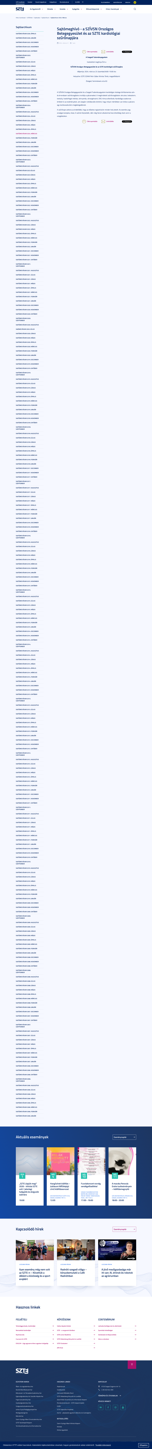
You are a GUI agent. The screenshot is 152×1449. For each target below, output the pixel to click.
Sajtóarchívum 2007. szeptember (23, 1026)
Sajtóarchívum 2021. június (26, 279)
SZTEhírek (30, 18)
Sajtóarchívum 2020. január (26, 355)
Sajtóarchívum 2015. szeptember (23, 591)
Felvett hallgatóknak (40, 2)
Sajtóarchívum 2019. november (27, 364)
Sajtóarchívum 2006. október (26, 1075)
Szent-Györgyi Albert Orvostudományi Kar (29, 1419)
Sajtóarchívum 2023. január (26, 197)
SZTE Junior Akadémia (64, 1335)
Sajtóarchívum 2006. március (26, 1107)
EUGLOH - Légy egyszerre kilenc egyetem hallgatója (32, 1343)
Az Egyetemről (35, 9)
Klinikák (59, 1427)
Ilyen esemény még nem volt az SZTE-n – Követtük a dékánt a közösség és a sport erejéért (34, 1274)
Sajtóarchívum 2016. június (26, 551)
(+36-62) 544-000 (107, 1390)
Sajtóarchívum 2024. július (25, 116)
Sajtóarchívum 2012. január (26, 790)
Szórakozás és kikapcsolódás (107, 1335)
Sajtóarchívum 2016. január (26, 573)
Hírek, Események (112, 9)
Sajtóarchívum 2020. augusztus (27, 325)
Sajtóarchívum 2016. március (26, 564)
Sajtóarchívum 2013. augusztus (27, 705)
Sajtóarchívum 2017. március (26, 510)
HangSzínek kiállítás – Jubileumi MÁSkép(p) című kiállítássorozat (60, 1186)
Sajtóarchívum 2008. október (26, 966)
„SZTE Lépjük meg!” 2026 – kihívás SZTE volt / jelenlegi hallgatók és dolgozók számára (29, 1189)
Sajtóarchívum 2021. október (26, 260)
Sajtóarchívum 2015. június (26, 605)
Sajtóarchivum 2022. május (25, 229)
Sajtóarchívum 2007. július (25, 1035)
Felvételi (30, 2)
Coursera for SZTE (21, 1339)
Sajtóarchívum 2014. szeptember (23, 645)
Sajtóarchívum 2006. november (27, 1070)
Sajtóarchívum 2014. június (26, 659)
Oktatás (50, 9)
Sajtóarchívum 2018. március (26, 455)
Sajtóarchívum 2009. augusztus (27, 922)
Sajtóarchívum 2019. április (26, 396)
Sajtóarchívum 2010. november (27, 853)
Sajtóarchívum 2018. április (26, 451)
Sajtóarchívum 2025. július (25, 62)
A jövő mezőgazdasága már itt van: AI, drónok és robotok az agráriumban (117, 1273)
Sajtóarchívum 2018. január (26, 464)
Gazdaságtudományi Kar (23, 1403)
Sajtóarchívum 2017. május (25, 501)
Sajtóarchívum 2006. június (26, 1094)
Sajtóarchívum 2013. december (27, 686)
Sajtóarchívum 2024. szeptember (23, 106)
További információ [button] (103, 1445)
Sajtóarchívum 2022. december (27, 201)
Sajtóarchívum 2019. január (26, 410)
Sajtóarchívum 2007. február (26, 1057)
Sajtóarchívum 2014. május (25, 664)
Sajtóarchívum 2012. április (26, 777)
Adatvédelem (117, 2)
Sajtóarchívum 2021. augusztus (27, 270)
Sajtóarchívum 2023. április (26, 184)
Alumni (77, 2)
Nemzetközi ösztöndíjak (23, 1330)
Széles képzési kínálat (64, 1326)
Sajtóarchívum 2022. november (27, 205)
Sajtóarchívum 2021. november (27, 255)
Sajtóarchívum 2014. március (26, 672)
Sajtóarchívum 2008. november (27, 962)
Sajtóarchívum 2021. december (27, 251)
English (127, 2)
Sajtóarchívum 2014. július (25, 655)
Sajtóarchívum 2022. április (26, 233)
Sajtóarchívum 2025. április (26, 75)
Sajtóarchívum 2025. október (26, 51)
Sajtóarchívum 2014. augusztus (27, 651)
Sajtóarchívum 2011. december (27, 794)
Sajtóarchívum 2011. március (26, 835)
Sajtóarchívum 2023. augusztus (27, 166)
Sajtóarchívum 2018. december (27, 414)
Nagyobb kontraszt (135, 2)
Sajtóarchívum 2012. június (26, 768)
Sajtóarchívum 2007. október (26, 1020)
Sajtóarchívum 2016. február (26, 568)
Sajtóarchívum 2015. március (26, 618)
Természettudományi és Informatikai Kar (28, 1426)
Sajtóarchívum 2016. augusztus (27, 542)
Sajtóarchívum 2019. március (26, 401)
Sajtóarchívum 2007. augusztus (27, 1031)
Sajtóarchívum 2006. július (25, 1090)
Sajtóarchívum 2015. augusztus (27, 596)
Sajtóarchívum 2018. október (26, 423)
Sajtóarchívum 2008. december (27, 957)
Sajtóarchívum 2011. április (26, 831)
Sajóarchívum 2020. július (25, 329)
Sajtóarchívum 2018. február (26, 460)
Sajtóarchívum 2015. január (26, 627)
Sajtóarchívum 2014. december (27, 631)
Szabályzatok (61, 1390)
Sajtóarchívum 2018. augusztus (27, 433)
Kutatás (62, 9)
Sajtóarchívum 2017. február (26, 514)
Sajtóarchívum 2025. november (27, 47)
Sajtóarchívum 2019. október (26, 368)
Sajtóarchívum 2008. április (26, 994)
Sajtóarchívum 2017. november (27, 473)
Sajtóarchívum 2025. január (26, 88)
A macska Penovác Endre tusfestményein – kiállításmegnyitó (122, 1186)
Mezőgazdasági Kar (22, 1413)
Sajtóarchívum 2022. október (26, 210)
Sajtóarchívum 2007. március (26, 1053)
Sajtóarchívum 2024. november (27, 97)
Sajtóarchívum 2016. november (27, 527)
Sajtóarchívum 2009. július (25, 927)
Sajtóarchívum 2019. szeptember (23, 374)
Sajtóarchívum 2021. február (26, 297)
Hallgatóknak (53, 2)
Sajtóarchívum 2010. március (26, 890)
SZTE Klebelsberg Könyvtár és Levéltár (69, 1339)
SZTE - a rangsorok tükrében (66, 1330)
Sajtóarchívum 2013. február (26, 731)
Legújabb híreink (24, 1264)
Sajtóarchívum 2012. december (27, 740)
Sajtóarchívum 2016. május (25, 555)
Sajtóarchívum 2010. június (26, 877)
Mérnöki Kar (19, 1416)
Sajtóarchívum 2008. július (25, 981)
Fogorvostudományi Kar (23, 1400)
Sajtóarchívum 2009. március (26, 944)
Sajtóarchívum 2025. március (26, 79)
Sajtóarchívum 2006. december (27, 1066)
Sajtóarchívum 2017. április (26, 505)
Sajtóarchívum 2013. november (27, 690)
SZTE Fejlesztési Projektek (65, 1409)
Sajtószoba (37, 18)
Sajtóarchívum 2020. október (26, 314)
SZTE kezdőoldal (20, 2)
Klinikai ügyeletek (62, 1430)
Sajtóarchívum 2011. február (26, 840)
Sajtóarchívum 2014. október (26, 640)
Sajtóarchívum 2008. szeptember (23, 971)
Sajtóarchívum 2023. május (25, 179)
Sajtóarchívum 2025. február (26, 84)
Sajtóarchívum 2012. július (25, 764)
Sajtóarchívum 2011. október (26, 803)
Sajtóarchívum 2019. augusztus (27, 379)
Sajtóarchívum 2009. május (25, 935)
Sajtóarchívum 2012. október (26, 749)
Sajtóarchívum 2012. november (27, 744)
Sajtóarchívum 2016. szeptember (23, 537)
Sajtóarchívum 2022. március (26, 238)
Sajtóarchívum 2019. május (25, 392)
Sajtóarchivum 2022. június (26, 225)
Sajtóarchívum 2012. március (26, 781)
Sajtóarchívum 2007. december (27, 1012)
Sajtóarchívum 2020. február (26, 351)
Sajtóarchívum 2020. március (26, 347)
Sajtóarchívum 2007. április (26, 1048)
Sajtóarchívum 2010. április (26, 885)
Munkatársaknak (64, 2)
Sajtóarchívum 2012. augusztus (27, 759)
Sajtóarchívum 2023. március (26, 188)
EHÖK (59, 1406)
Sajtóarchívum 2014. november (27, 636)
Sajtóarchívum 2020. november (27, 310)
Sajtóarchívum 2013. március (26, 727)
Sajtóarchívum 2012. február (26, 786)
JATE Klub (60, 1348)
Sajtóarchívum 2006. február (26, 1111)
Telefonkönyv (105, 2)
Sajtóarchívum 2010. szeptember (23, 863)
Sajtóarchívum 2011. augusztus (27, 814)
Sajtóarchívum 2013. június (26, 714)
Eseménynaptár (120, 1137)
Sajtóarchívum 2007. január (26, 1062)
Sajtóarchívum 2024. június (26, 120)
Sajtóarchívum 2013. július (25, 709)
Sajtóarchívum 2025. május (25, 71)
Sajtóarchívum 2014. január (26, 681)
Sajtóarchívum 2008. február (26, 1003)
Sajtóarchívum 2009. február (26, 949)
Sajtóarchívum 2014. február (26, 677)
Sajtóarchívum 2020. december (27, 305)
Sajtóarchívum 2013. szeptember (23, 700)
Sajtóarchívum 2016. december (27, 523)
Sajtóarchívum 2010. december (27, 849)
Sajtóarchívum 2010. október (26, 857)
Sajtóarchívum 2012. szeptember (23, 754)
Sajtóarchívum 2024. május (25, 125)
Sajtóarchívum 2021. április (26, 288)
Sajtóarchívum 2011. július (25, 818)
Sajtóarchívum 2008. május (25, 990)
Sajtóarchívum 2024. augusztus (27, 112)
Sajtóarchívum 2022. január (26, 247)
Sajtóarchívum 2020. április (26, 342)
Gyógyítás (75, 9)
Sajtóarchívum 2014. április (26, 668)
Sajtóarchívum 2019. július (25, 383)
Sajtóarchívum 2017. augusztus (27, 488)
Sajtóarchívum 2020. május (25, 338)
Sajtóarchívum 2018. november (27, 418)
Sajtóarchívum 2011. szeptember (23, 808)
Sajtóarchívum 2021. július (25, 275)
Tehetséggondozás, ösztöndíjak (25, 1326)
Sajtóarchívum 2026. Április (26, 34)
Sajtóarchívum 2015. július (25, 601)
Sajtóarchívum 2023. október (26, 155)
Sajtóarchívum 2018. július (25, 438)
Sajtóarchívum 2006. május (25, 1098)
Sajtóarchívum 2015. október (26, 586)
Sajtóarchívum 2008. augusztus (27, 977)
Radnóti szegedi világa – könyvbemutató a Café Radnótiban (73, 1273)
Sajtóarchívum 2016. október (26, 531)
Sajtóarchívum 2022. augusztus (27, 220)
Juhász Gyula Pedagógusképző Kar (26, 1409)
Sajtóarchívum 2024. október (26, 101)
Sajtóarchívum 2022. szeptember (23, 215)
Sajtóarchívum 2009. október (26, 912)
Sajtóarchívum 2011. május (25, 827)
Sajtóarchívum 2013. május (25, 718)
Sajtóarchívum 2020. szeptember (23, 319)
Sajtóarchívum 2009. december (27, 903)
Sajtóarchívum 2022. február (26, 242)
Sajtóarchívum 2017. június (26, 496)
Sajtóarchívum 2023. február (26, 192)
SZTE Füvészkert (62, 1343)
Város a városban (103, 1339)
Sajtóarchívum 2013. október (26, 694)
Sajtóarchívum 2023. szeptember (23, 161)
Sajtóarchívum (45, 18)
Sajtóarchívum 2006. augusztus (27, 1085)
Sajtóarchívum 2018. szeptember (23, 428)
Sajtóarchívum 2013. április (26, 722)
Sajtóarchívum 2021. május (25, 283)
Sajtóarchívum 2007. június (26, 1040)
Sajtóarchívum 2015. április (26, 614)
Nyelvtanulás (20, 1335)
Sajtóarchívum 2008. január (26, 1007)
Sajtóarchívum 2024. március (59, 18)
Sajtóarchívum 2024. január (26, 142)
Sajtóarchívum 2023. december (27, 147)
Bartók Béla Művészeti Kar (24, 1390)
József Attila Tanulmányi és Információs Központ (72, 1400)
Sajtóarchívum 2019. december (27, 360)
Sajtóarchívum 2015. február (26, 623)
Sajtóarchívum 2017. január (26, 518)
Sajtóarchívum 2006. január (26, 1116)
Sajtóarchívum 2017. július (25, 492)
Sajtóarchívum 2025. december (27, 42)
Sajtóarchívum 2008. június (26, 985)
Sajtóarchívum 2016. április (26, 559)
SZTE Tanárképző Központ (24, 1423)
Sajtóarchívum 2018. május (25, 446)
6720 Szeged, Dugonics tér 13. (111, 1386)
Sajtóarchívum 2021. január (26, 301)
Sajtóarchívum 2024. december (27, 92)
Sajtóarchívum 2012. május (25, 772)
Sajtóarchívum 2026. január (26, 38)
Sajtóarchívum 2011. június (26, 822)
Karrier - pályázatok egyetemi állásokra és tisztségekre (74, 1413)
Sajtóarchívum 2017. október (26, 477)
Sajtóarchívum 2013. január (26, 736)
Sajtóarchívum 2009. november (27, 907)
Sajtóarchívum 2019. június (26, 388)
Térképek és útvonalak (108, 1395)
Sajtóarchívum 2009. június (26, 931)
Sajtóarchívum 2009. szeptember (23, 917)
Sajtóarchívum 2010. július (25, 872)
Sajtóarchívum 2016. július (25, 546)
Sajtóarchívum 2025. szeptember (23, 56)
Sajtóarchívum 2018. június (26, 442)
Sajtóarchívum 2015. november (27, 581)
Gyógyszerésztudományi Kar (25, 1406)
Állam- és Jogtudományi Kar (24, 1386)
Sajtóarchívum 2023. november (27, 151)
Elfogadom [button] (143, 1445)
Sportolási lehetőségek (105, 1330)
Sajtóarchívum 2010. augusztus (27, 868)
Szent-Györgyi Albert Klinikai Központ (68, 1423)
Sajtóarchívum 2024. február (26, 138)
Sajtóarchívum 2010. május (25, 881)
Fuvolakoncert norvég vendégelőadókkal (91, 1185)
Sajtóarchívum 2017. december (27, 468)
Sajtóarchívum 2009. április (26, 940)
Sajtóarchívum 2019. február (26, 405)
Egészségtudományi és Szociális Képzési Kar (29, 1396)
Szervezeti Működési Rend (65, 1393)
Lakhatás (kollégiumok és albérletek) (109, 1326)
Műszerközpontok (92, 9)
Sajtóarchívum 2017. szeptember (23, 482)
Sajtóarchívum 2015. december (27, 577)
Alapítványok (61, 1386)
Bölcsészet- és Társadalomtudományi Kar (29, 1393)
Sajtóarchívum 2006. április (26, 1103)
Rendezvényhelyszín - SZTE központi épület (70, 1403)
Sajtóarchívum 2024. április (26, 129)
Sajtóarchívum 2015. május (25, 609)
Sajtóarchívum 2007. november (27, 1016)
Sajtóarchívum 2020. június (26, 333)
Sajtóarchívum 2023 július (25, 170)
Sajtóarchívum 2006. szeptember (23, 1080)
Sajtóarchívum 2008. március (26, 998)
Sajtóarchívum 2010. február (26, 894)
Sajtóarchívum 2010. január (26, 899)
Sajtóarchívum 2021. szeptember (23, 265)
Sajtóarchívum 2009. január (26, 953)
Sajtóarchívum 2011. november (27, 799)
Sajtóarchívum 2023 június (25, 175)
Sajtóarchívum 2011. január (26, 844)
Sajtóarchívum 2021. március (26, 292)
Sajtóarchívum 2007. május (25, 1044)
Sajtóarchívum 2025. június (26, 66)
